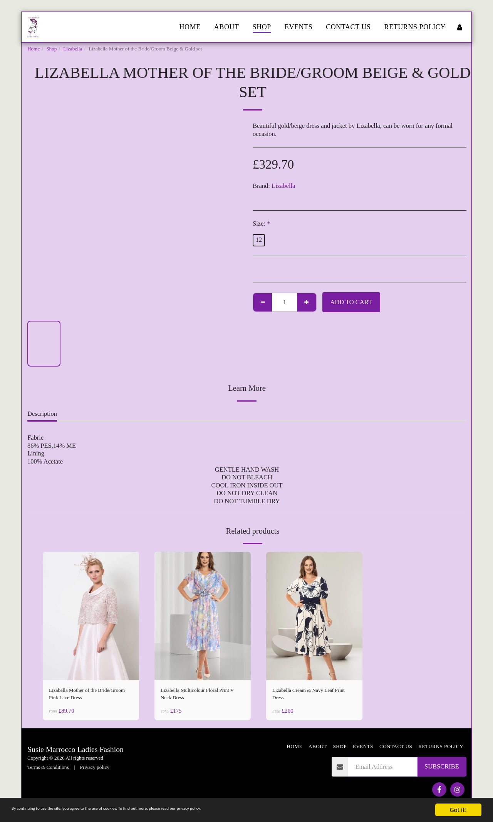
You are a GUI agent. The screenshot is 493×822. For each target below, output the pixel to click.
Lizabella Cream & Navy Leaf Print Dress (311, 695)
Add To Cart (351, 302)
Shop (51, 49)
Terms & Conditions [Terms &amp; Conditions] (48, 771)
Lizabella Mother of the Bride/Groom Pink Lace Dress (87, 695)
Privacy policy (95, 771)
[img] (91, 616)
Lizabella (72, 49)
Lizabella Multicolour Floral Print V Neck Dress (197, 695)
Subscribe (441, 770)
